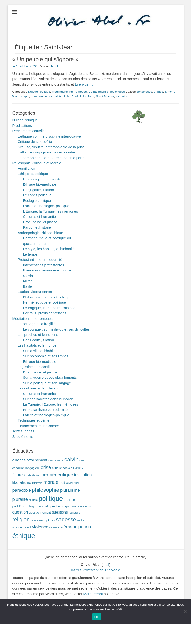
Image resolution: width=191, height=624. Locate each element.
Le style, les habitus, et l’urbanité (49, 249)
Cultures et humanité (39, 217)
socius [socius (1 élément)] (80, 520)
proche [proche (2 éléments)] (55, 506)
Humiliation (26, 168)
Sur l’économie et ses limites (45, 356)
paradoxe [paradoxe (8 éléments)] (21, 490)
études (158, 91)
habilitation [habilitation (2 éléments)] (33, 475)
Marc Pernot (93, 594)
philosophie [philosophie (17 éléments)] (45, 490)
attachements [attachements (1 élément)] (56, 460)
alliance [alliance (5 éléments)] (19, 460)
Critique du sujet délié (35, 141)
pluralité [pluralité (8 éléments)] (20, 499)
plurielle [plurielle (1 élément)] (33, 499)
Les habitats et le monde (37, 345)
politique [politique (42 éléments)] (51, 498)
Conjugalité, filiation (38, 190)
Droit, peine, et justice (40, 222)
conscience (144, 91)
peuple (24, 96)
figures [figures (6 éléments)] (18, 474)
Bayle (27, 286)
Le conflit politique (37, 195)
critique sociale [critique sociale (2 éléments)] (62, 468)
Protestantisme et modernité (40, 259)
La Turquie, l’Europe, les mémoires (50, 404)
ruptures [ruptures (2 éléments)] (49, 520)
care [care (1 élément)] (81, 460)
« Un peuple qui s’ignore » (45, 59)
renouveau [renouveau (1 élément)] (37, 520)
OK (96, 617)
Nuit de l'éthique (39, 91)
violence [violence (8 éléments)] (40, 526)
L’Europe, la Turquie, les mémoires (50, 211)
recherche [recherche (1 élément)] (74, 512)
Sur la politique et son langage (47, 383)
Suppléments (22, 437)
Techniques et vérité (33, 420)
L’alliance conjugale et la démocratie (46, 152)
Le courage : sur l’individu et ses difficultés (56, 329)
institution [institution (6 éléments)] (83, 474)
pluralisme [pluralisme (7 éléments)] (70, 490)
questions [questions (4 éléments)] (60, 512)
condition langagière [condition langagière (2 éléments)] (26, 468)
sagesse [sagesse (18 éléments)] (66, 519)
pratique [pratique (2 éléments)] (69, 499)
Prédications (22, 125)
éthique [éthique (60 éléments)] (23, 536)
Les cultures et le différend (38, 388)
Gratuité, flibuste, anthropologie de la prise (51, 147)
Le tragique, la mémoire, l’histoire (49, 308)
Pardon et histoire (37, 227)
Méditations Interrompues (69, 91)
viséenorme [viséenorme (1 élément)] (56, 527)
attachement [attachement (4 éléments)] (37, 460)
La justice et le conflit (34, 367)
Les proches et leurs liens (38, 334)
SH (56, 66)
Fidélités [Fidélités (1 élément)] (78, 468)
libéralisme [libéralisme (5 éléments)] (21, 482)
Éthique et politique (33, 174)
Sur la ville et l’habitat (40, 351)
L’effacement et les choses (106, 91)
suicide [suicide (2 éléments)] (17, 527)
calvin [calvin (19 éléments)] (71, 459)
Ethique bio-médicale (39, 184)
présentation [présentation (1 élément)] (85, 506)
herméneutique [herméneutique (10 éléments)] (57, 474)
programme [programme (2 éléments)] (69, 506)
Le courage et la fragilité (42, 179)
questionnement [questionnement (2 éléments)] (40, 512)
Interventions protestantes (43, 265)
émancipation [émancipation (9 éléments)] (77, 526)
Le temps (30, 254)
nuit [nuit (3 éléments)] (62, 483)
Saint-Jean (86, 96)
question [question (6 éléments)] (20, 512)
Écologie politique (37, 201)
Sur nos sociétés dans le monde (48, 399)
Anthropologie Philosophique (40, 233)
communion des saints (46, 96)
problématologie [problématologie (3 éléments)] (24, 506)
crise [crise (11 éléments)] (46, 467)
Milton (28, 281)
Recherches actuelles (29, 131)
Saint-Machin (105, 96)
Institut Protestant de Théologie (95, 570)
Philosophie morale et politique (47, 297)
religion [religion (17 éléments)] (21, 519)
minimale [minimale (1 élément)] (37, 482)
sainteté (121, 96)
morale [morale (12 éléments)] (51, 482)
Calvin (28, 276)
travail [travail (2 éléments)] (27, 527)
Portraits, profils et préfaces (45, 313)
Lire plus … (84, 84)
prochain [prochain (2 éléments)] (43, 506)
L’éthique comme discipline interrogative (49, 136)
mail (106, 565)
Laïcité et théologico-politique (46, 206)
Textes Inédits (23, 431)
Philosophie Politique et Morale (36, 163)
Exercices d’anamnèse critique (47, 270)
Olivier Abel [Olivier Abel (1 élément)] (72, 482)
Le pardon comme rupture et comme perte (51, 158)
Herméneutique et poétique (44, 302)
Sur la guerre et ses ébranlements (50, 377)
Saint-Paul (71, 96)
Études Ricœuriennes (35, 292)
